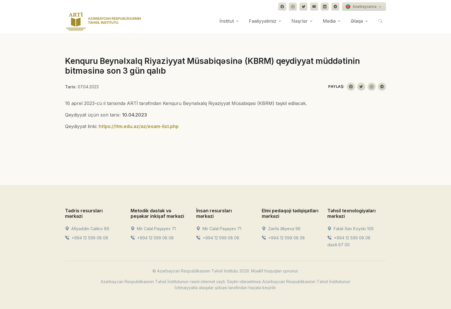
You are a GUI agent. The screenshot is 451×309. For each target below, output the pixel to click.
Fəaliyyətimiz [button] (262, 21)
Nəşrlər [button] (299, 21)
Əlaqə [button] (357, 21)
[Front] (103, 21)
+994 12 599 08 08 (86, 237)
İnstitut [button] (226, 21)
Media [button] (329, 21)
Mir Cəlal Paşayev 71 (153, 228)
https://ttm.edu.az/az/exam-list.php (139, 126)
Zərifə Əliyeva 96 (281, 228)
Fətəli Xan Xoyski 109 (350, 228)
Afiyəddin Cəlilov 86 (87, 228)
